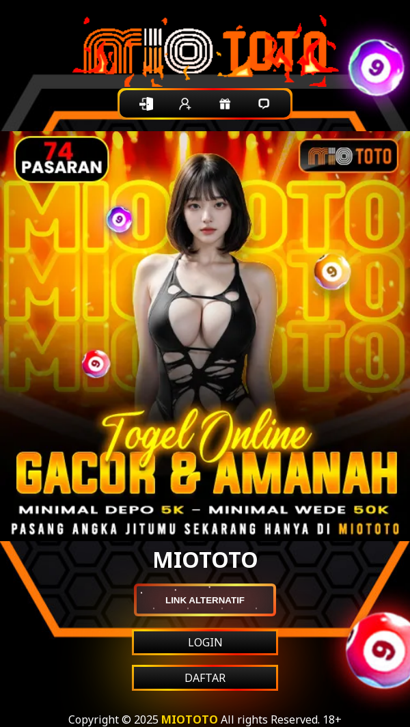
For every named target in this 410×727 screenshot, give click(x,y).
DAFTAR (205, 677)
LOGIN (205, 642)
